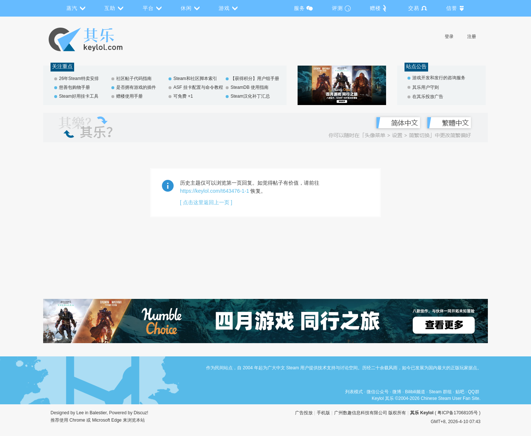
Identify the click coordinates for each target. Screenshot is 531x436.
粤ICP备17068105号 (457, 412)
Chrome (77, 420)
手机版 (323, 412)
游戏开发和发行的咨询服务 (438, 77)
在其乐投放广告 (427, 96)
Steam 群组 (440, 391)
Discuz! (141, 412)
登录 (449, 36)
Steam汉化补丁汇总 (250, 96)
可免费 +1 (183, 96)
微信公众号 (378, 391)
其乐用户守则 (425, 87)
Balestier (98, 412)
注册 (471, 36)
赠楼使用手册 (129, 96)
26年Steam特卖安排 (79, 78)
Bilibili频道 (415, 391)
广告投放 (304, 412)
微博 (396, 391)
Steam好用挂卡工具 (78, 96)
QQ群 (473, 391)
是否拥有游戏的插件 (136, 87)
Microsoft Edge (107, 420)
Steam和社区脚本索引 (195, 78)
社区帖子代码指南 (134, 78)
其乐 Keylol (421, 412)
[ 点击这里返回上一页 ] (206, 202)
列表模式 (354, 391)
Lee (80, 412)
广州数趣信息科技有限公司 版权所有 (370, 412)
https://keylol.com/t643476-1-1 (214, 191)
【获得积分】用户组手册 (254, 78)
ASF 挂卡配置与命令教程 (198, 87)
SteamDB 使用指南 (249, 87)
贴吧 (459, 391)
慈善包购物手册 (74, 87)
